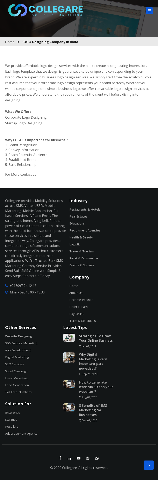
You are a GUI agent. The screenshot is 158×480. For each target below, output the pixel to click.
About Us (75, 293)
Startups (11, 419)
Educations (77, 223)
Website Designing (18, 336)
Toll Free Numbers (18, 392)
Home (10, 42)
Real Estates (78, 216)
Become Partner (81, 300)
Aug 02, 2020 (88, 397)
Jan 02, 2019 (87, 346)
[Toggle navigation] (149, 10)
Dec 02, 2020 (88, 420)
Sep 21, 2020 (88, 374)
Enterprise (12, 412)
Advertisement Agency (21, 433)
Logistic (74, 244)
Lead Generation (17, 385)
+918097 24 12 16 (23, 285)
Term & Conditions (82, 320)
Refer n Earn (78, 307)
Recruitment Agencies (84, 230)
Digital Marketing (17, 357)
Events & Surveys (81, 265)
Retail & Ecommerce (83, 258)
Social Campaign (16, 371)
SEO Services (14, 364)
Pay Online (76, 314)
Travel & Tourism (81, 251)
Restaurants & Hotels (84, 209)
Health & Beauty (81, 237)
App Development (18, 350)
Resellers (12, 426)
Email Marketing (16, 378)
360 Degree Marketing (21, 343)
